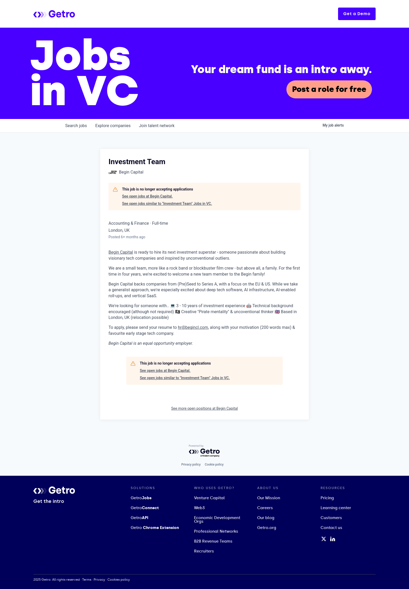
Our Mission (268, 498)
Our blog (265, 518)
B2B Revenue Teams (213, 541)
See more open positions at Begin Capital (204, 408)
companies (112, 125)
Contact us (331, 527)
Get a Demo (356, 13)
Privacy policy (191, 464)
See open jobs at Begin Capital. (147, 196)
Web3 (199, 508)
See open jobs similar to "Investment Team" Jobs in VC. (167, 203)
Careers (265, 508)
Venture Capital (209, 498)
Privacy (99, 579)
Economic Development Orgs (217, 519)
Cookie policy (214, 464)
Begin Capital (121, 252)
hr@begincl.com (193, 327)
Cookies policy (118, 579)
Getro (141, 498)
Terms (86, 579)
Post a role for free (329, 89)
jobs (76, 125)
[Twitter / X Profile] (324, 539)
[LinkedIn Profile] (332, 539)
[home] (75, 13)
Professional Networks (216, 531)
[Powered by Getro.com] (204, 451)
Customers (331, 518)
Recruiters (204, 551)
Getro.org (266, 527)
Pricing (327, 498)
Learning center (336, 508)
